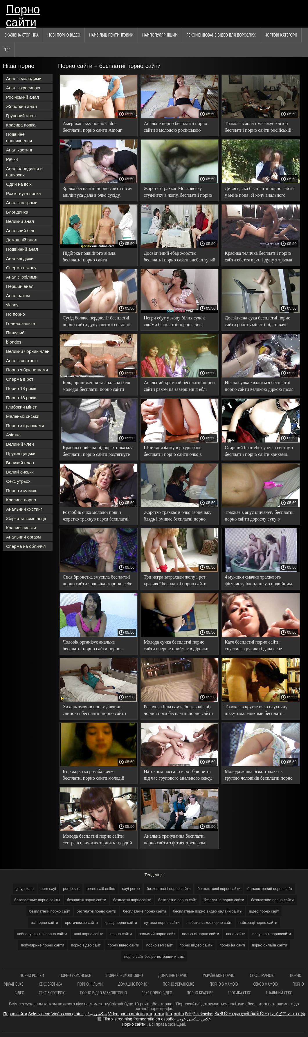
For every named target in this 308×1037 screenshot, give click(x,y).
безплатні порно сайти (86, 900)
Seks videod (39, 1013)
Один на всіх (19, 184)
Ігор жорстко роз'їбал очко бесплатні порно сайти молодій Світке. (93, 776)
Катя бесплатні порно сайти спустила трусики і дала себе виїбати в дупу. (253, 646)
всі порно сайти (44, 922)
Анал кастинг (19, 149)
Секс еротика (51, 984)
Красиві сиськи (21, 527)
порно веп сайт (159, 945)
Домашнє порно (173, 975)
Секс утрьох (18, 481)
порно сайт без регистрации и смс (154, 956)
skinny (12, 304)
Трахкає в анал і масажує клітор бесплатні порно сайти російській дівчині (258, 128)
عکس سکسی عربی (193, 1019)
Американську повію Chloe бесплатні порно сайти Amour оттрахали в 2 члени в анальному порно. (95, 128)
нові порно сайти (88, 934)
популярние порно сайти (42, 945)
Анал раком (18, 295)
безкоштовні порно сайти (168, 888)
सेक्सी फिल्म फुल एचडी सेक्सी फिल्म (242, 1013)
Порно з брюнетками (27, 369)
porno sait (71, 888)
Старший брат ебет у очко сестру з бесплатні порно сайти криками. (259, 451)
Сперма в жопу (21, 267)
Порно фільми (90, 984)
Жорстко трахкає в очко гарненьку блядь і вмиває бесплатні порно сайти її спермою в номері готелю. (177, 516)
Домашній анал (21, 239)
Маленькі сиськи (22, 416)
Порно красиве (200, 993)
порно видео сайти (196, 945)
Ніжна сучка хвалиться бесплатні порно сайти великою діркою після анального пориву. (259, 387)
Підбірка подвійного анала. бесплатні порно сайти (89, 256)
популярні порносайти (271, 934)
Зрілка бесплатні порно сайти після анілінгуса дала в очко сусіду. (97, 192)
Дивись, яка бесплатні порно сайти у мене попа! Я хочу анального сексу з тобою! (259, 193)
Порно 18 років (21, 388)
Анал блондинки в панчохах (24, 171)
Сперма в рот (19, 379)
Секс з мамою (262, 975)
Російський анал (22, 97)
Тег (7, 50)
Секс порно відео (157, 993)
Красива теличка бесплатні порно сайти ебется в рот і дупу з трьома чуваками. (258, 257)
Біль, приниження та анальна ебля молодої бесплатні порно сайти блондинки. (96, 387)
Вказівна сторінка (21, 35)
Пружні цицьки (20, 453)
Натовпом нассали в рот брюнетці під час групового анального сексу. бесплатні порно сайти (178, 776)
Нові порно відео (63, 35)
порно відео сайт (86, 945)
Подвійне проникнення (19, 137)
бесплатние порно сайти (144, 911)
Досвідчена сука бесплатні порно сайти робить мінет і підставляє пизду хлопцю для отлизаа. (257, 322)
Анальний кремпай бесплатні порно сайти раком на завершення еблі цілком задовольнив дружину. (179, 387)
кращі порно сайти (121, 922)
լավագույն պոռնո (165, 1013)
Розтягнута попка (23, 193)
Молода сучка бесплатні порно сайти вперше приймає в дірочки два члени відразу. (176, 646)
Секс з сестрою (52, 993)
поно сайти (236, 934)
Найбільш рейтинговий (111, 35)
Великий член (20, 444)
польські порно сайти (200, 934)
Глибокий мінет (21, 406)
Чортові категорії (281, 35)
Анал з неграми (21, 202)
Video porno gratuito (126, 1013)
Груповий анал (21, 115)
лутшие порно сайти (161, 922)
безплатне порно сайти (223, 900)
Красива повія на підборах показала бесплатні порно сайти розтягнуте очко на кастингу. (98, 452)
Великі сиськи (20, 471)
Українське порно (219, 975)
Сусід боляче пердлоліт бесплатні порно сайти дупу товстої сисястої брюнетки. (96, 322)
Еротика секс (239, 993)
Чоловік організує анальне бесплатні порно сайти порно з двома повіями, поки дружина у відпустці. (94, 646)
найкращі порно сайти (258, 922)
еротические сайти (81, 922)
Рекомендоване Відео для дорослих (220, 35)
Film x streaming (117, 1019)
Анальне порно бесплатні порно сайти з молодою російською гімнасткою (175, 128)
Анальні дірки (19, 258)
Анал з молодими (24, 78)
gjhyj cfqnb (25, 888)
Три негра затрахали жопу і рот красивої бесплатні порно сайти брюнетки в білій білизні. (175, 581)
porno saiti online (101, 888)
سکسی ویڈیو (95, 1013)
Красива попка (20, 124)
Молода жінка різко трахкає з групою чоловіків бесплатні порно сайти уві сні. (258, 776)
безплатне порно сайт (177, 900)
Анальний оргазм (23, 536)
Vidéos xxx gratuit (67, 1013)
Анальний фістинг (24, 509)
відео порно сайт (264, 911)
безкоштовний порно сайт (269, 888)
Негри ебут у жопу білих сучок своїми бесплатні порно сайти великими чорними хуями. (174, 322)
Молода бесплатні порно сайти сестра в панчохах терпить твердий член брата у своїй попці (97, 840)
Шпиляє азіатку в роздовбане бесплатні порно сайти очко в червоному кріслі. (173, 452)
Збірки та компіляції (26, 518)
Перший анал (19, 286)
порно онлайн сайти (269, 945)
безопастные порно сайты (37, 900)
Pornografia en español (155, 1019)
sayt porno (131, 888)
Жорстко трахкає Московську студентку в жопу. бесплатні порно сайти (178, 193)
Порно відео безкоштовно (103, 993)
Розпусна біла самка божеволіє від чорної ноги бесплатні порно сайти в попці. (178, 711)
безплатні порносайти (132, 900)
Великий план (20, 462)
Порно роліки (32, 975)
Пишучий (15, 332)
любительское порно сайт (209, 922)
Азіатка (13, 434)
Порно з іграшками (25, 425)
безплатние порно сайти (272, 900)
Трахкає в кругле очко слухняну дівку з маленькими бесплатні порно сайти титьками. (256, 711)
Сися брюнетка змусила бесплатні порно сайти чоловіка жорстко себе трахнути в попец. (97, 581)
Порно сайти (23, 15)
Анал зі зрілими (21, 276)
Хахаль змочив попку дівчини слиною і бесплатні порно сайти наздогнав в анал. (94, 711)
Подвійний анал (22, 249)
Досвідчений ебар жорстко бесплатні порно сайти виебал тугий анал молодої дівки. (179, 257)
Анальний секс (278, 993)
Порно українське (76, 975)
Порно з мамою (21, 490)
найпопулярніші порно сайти (42, 934)
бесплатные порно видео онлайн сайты (207, 911)
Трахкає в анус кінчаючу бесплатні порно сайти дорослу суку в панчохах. (259, 516)
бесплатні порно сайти (96, 911)
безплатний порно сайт (49, 911)
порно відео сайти (123, 945)
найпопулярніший (159, 35)
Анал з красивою (23, 87)
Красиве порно (21, 499)
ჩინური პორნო (199, 1013)
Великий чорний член (27, 351)
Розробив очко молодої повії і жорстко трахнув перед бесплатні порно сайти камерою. (96, 516)
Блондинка (17, 211)
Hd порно (15, 314)
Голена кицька (20, 323)
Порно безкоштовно (125, 975)
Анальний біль (20, 230)
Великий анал (20, 221)
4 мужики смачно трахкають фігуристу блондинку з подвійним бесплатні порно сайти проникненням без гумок (258, 581)
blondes (13, 341)
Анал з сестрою (22, 360)
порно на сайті (232, 945)
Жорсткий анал (21, 106)
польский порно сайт (157, 934)
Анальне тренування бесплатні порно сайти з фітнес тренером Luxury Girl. (174, 840)
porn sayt (48, 888)
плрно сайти (121, 934)
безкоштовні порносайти (218, 888)
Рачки (12, 159)
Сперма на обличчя (26, 546)
